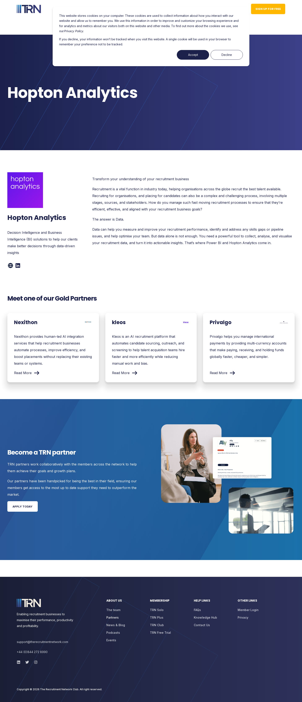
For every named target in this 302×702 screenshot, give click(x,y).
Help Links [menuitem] (202, 601)
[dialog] (151, 36)
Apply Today (23, 506)
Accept (193, 55)
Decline (226, 55)
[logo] (29, 603)
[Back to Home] (29, 9)
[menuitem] (125, 602)
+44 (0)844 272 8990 (32, 652)
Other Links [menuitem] (247, 601)
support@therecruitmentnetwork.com (42, 642)
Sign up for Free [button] (268, 9)
